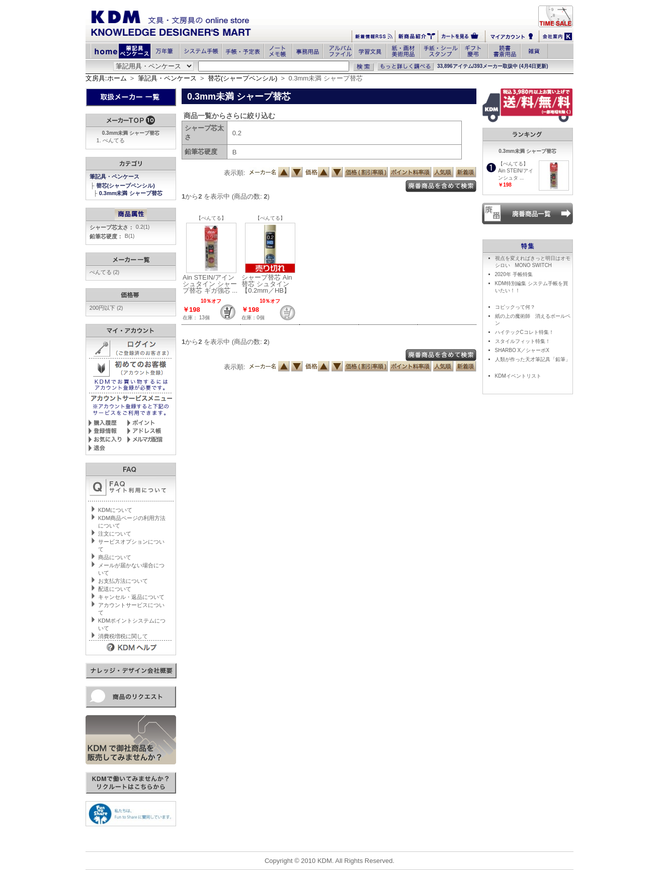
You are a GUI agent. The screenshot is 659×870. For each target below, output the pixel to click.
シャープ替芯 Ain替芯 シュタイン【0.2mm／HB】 (266, 284)
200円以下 (106, 308)
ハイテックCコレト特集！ (524, 332)
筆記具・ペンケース (167, 78)
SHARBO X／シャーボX (522, 350)
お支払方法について (123, 581)
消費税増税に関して (123, 636)
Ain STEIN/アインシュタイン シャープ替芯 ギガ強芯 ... (210, 284)
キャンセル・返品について (131, 597)
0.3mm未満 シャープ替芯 (131, 193)
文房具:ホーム (106, 78)
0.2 (143, 227)
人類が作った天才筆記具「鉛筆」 (532, 359)
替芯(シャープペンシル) (243, 78)
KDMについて (115, 510)
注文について (114, 534)
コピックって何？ (515, 307)
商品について (114, 557)
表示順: (234, 173)
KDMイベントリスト (518, 376)
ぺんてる (114, 140)
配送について (114, 589)
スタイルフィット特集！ (522, 341)
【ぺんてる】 (211, 218)
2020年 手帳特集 (514, 274)
